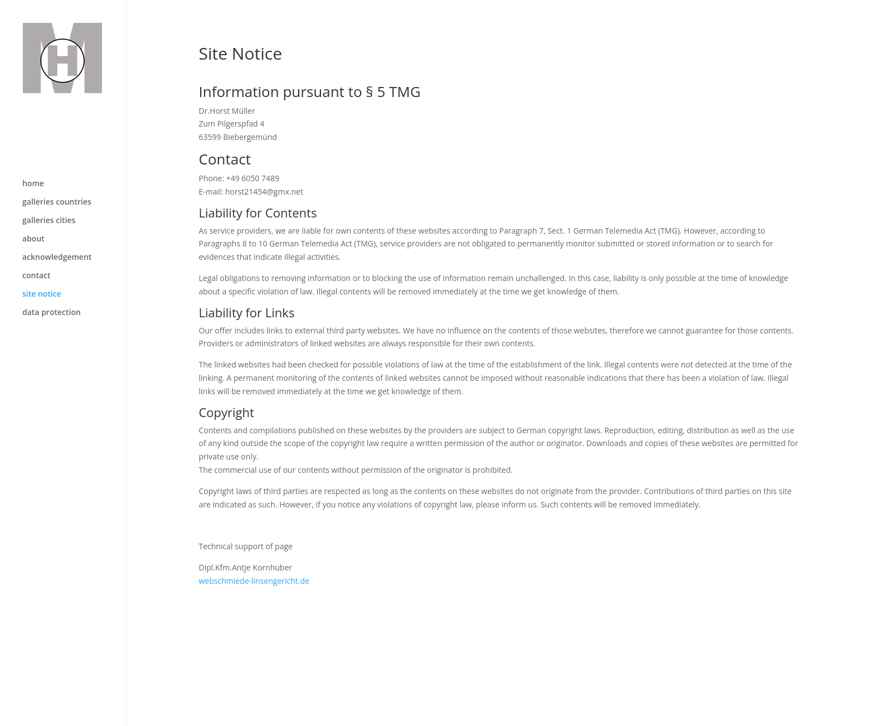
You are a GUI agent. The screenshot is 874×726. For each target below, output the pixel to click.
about (33, 215)
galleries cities (48, 197)
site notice (41, 271)
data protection (51, 289)
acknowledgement (56, 234)
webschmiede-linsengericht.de (254, 580)
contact (36, 252)
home (33, 160)
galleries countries (56, 179)
